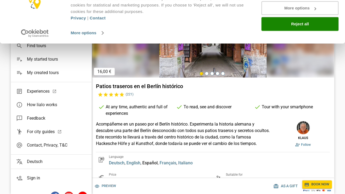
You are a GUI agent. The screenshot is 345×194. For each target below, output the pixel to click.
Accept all (300, 13)
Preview (105, 186)
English (133, 162)
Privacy (78, 39)
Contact (98, 39)
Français (168, 162)
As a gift (286, 186)
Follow (303, 145)
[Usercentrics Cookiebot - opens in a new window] (34, 54)
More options (83, 53)
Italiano (185, 162)
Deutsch (117, 162)
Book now (317, 184)
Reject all (300, 45)
